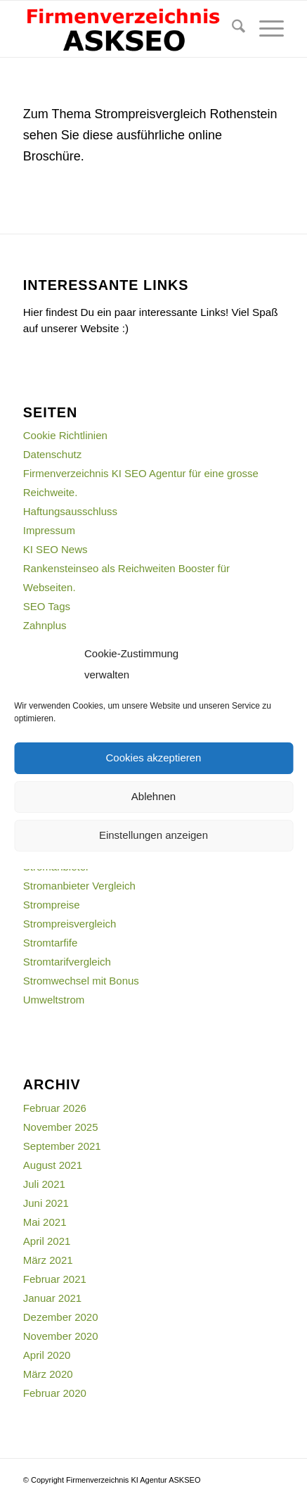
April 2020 (47, 1355)
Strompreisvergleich (70, 924)
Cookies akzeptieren (154, 758)
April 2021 (47, 1241)
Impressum (49, 530)
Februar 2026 (54, 1108)
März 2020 (48, 1374)
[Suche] (231, 29)
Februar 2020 (54, 1393)
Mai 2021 (45, 1222)
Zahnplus (45, 625)
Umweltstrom (54, 1000)
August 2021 (52, 1165)
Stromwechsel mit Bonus (81, 981)
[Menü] (264, 29)
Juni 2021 (46, 1203)
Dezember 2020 (60, 1317)
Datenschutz (52, 454)
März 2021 (48, 1260)
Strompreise (51, 905)
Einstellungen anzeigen (153, 835)
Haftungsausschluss (70, 511)
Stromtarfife (50, 943)
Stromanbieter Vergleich (79, 886)
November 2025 (60, 1127)
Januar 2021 (52, 1298)
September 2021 (62, 1146)
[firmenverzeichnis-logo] (127, 29)
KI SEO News (55, 549)
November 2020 (60, 1336)
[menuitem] (231, 29)
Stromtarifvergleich (67, 962)
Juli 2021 (44, 1184)
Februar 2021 (54, 1279)
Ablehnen (153, 796)
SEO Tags (46, 606)
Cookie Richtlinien (65, 435)
